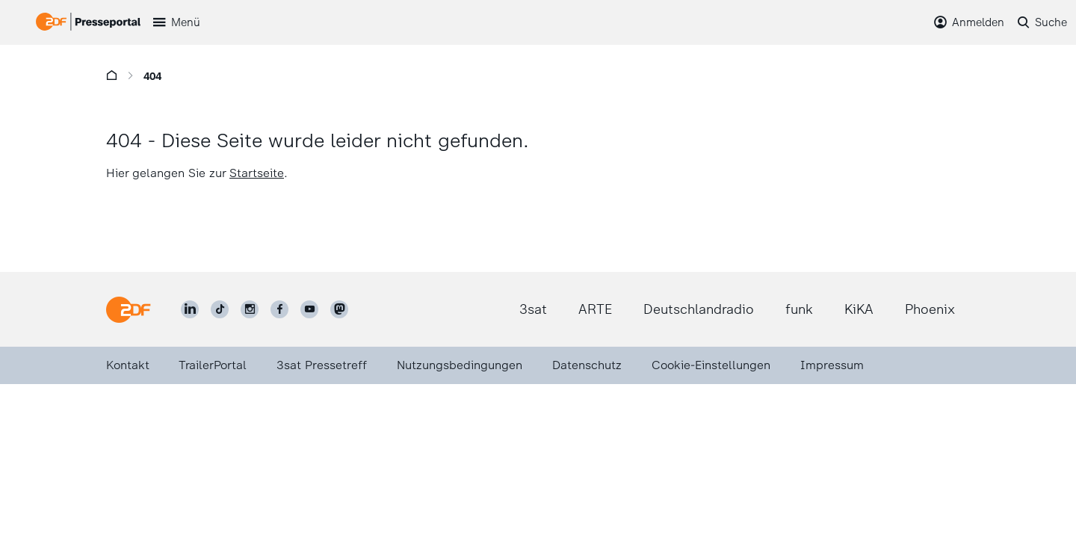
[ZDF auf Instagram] (250, 309)
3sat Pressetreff (321, 365)
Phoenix (930, 309)
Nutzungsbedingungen (459, 365)
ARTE (595, 309)
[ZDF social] (339, 309)
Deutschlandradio (698, 309)
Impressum (832, 365)
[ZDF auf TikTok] (220, 309)
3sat (533, 309)
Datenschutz (587, 365)
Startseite (256, 173)
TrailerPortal (213, 365)
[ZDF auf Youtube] (309, 309)
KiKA (859, 309)
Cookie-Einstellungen (711, 365)
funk (799, 309)
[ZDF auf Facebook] (279, 309)
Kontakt (127, 365)
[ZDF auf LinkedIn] (190, 309)
